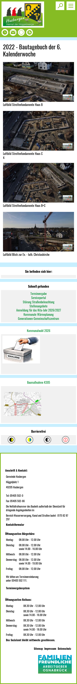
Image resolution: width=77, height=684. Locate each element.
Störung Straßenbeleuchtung (38, 302)
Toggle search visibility (60, 4)
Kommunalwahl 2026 (38, 330)
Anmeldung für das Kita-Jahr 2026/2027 (38, 310)
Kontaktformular (15, 524)
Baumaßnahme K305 (38, 382)
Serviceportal (38, 297)
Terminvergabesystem (18, 588)
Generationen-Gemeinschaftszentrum (38, 318)
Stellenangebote (38, 306)
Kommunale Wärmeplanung (39, 314)
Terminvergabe (38, 293)
